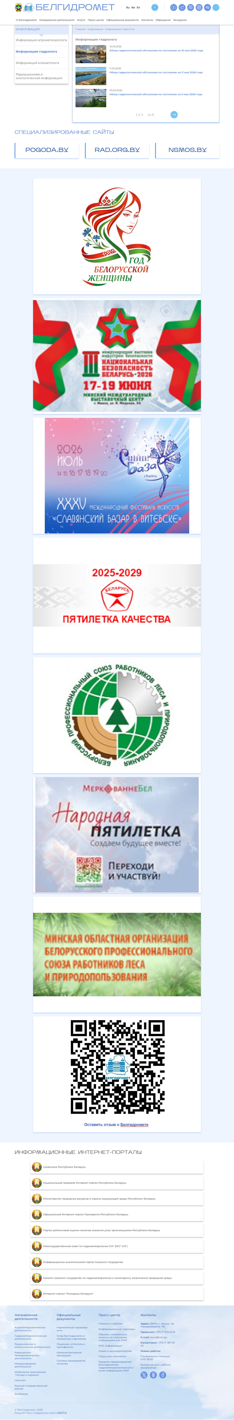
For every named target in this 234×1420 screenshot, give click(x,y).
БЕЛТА (62, 1413)
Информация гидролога (36, 52)
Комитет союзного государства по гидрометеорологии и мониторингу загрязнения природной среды (102, 1278)
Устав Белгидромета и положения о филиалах (71, 1338)
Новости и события (110, 1323)
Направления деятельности (62, 20)
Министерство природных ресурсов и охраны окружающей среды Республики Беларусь (93, 1199)
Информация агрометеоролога (41, 40)
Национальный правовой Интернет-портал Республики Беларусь (79, 1183)
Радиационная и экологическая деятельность (32, 1346)
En (138, 7)
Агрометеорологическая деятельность (30, 1329)
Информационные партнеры (117, 1329)
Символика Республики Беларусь (59, 1167)
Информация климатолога (37, 63)
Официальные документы (137, 20)
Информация (28, 29)
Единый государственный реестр (31, 1387)
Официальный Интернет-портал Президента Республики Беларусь (80, 1215)
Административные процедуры (69, 1354)
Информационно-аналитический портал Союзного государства (77, 1262)
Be (133, 7)
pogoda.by (47, 151)
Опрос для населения (112, 1356)
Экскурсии (203, 20)
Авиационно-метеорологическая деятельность (27, 1355)
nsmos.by (188, 151)
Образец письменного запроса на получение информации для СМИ (113, 1337)
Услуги (90, 20)
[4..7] (151, 115)
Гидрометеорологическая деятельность (31, 1338)
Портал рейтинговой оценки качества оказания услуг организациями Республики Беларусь (96, 1230)
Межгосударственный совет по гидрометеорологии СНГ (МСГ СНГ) (80, 1246)
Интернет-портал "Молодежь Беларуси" (62, 1294)
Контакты (166, 20)
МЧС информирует (110, 1346)
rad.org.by (117, 151)
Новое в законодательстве (115, 1351)
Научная (20, 1380)
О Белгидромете (28, 20)
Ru (128, 7)
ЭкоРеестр (21, 1394)
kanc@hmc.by (158, 1337)
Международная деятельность (25, 1365)
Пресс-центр (107, 20)
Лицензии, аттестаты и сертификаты (71, 1346)
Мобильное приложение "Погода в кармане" (30, 1374)
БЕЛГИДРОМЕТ (75, 8)
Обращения (183, 20)
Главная (80, 30)
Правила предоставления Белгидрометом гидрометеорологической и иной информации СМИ (116, 1366)
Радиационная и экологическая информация (39, 76)
